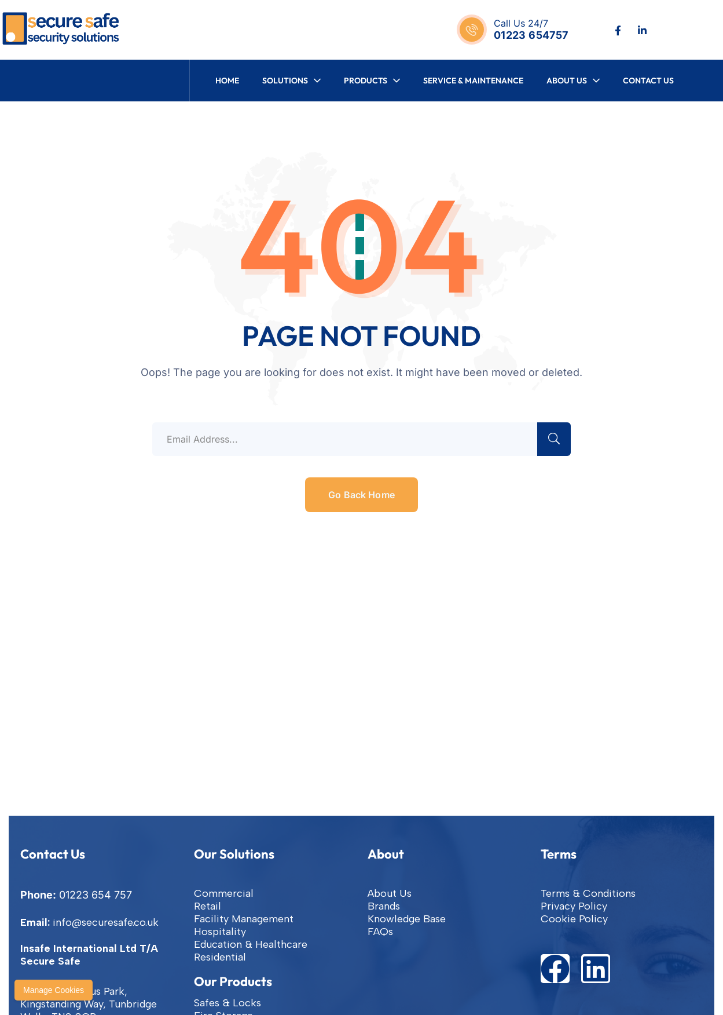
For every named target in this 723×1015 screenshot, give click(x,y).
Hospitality (220, 931)
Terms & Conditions (588, 893)
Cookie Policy (574, 918)
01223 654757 (531, 35)
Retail (207, 906)
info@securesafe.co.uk (106, 922)
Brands (384, 906)
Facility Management (243, 918)
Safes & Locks (227, 1002)
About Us (390, 893)
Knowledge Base (407, 918)
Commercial (224, 893)
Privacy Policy (574, 906)
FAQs (380, 931)
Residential (220, 957)
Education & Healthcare (250, 944)
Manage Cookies (53, 990)
